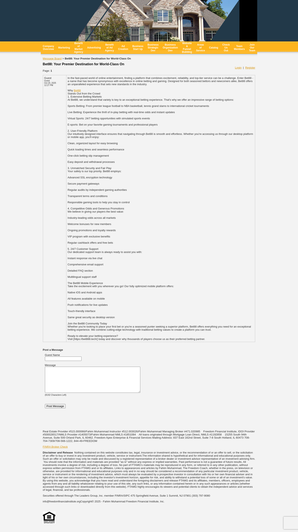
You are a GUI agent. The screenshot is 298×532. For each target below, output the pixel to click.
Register (250, 67)
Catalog (213, 47)
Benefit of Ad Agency (109, 47)
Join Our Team (252, 47)
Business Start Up (137, 48)
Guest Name (52, 355)
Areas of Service (200, 47)
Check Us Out (226, 47)
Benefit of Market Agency (78, 47)
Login (238, 67)
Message (50, 365)
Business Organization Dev (170, 47)
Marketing (64, 47)
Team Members (239, 48)
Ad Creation (123, 48)
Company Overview (48, 48)
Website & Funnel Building (187, 47)
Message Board (52, 58)
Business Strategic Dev (153, 47)
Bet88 (77, 90)
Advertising (94, 47)
